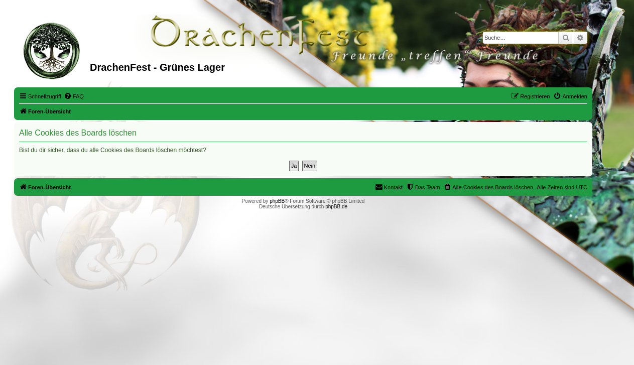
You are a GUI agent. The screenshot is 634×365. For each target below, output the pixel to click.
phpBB (277, 201)
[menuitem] (74, 96)
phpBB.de (336, 206)
